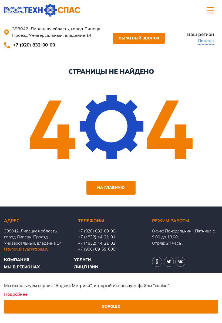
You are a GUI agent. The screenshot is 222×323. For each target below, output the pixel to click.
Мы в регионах (22, 266)
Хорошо (111, 306)
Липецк (206, 40)
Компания (16, 259)
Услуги (82, 259)
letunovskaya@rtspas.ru (26, 249)
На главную (111, 187)
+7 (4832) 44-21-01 (96, 236)
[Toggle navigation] (210, 10)
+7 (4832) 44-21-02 (96, 243)
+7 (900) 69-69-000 (96, 249)
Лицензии (86, 266)
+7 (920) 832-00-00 (34, 45)
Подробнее (16, 294)
